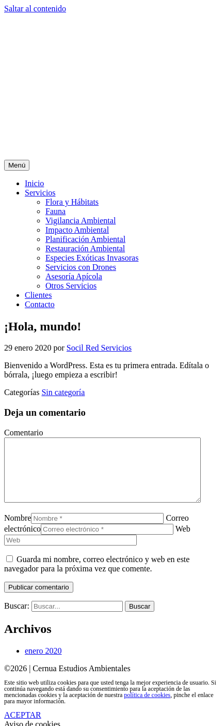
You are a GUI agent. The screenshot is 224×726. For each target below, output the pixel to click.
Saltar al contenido (35, 8)
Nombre (17, 530)
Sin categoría (63, 392)
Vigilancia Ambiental (80, 220)
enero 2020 (43, 663)
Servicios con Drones (80, 267)
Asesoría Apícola (73, 276)
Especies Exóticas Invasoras (91, 257)
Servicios (40, 192)
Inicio (34, 183)
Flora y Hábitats (72, 202)
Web (182, 541)
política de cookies (147, 707)
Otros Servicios (71, 285)
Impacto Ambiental (77, 229)
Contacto (40, 304)
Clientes (38, 295)
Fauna (55, 211)
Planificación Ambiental (85, 239)
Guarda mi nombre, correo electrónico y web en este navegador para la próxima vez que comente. (96, 576)
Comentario (23, 432)
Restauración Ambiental (85, 248)
